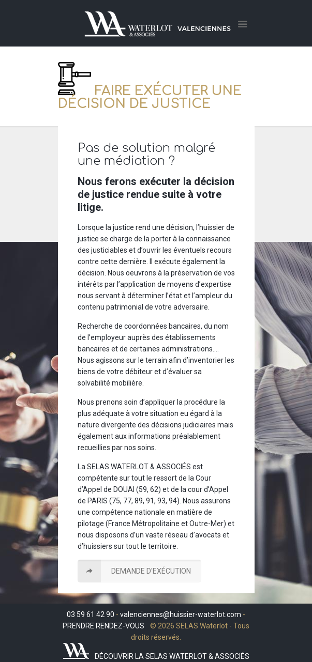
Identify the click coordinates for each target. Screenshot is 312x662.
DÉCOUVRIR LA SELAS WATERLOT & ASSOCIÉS (172, 656)
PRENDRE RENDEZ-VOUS (103, 626)
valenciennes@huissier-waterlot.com (180, 614)
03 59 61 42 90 (90, 614)
